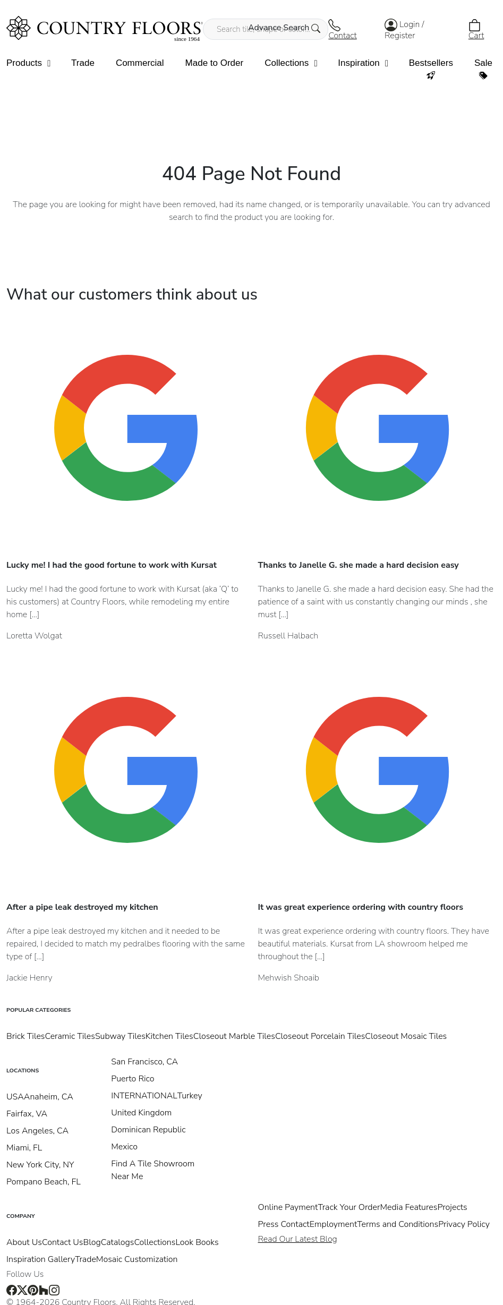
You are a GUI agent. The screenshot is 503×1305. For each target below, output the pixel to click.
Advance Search (284, 27)
